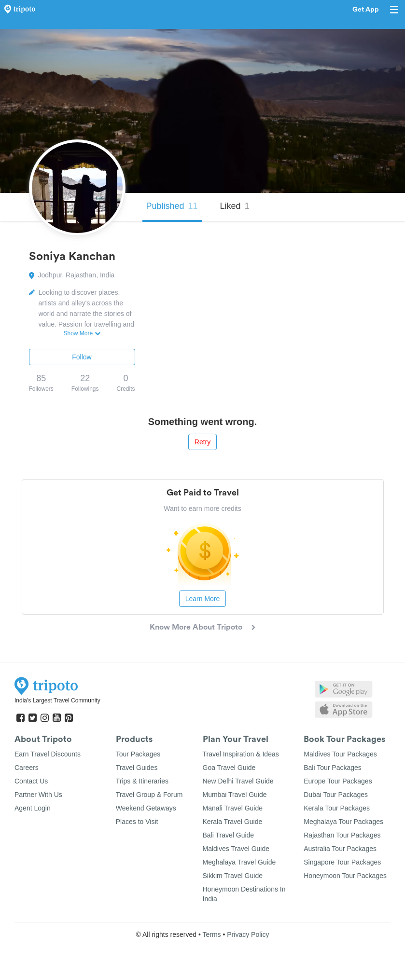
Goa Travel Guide (229, 767)
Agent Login (32, 808)
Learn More (202, 599)
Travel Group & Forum (149, 794)
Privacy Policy (248, 934)
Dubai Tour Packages (336, 794)
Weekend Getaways (146, 808)
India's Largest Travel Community (57, 700)
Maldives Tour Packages (340, 754)
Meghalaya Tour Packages (343, 821)
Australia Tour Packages (340, 848)
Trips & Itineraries (142, 781)
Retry (202, 442)
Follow (81, 357)
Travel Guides (137, 767)
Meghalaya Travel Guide (239, 862)
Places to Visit (137, 821)
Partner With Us (38, 794)
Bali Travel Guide (228, 835)
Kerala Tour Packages (337, 808)
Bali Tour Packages (333, 767)
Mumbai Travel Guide (235, 794)
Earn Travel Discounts (47, 754)
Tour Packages (138, 754)
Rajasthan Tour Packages (342, 835)
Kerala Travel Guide (233, 821)
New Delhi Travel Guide (238, 781)
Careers (26, 767)
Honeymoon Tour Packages (345, 875)
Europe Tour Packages (338, 781)
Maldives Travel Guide (236, 848)
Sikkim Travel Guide (233, 875)
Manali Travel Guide (233, 808)
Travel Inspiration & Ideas (241, 754)
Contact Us (31, 781)
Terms (211, 934)
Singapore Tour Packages (342, 862)
